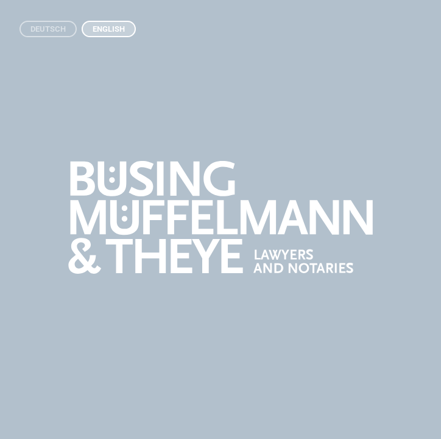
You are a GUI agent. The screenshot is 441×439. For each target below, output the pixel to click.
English (109, 29)
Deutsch (48, 29)
